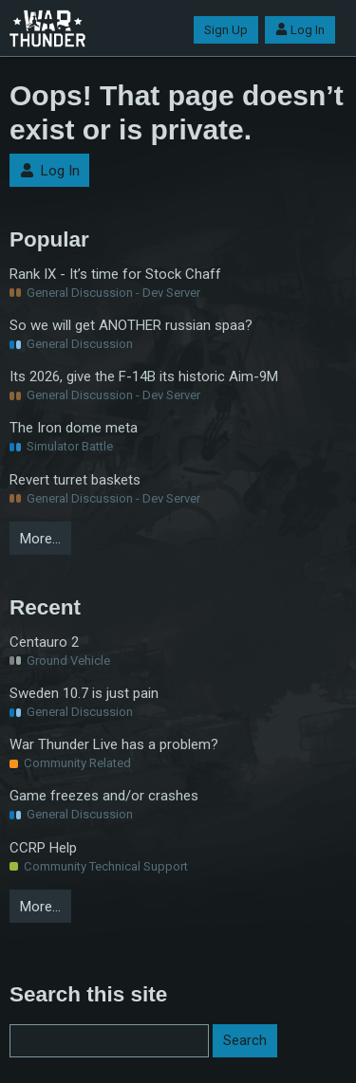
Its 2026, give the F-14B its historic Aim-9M (143, 376)
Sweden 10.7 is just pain (84, 693)
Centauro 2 (44, 642)
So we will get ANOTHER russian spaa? (131, 325)
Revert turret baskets (75, 479)
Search (245, 1040)
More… (40, 538)
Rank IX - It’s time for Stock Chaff (115, 274)
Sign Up (226, 30)
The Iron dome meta (73, 427)
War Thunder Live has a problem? (113, 744)
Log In (300, 30)
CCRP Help (43, 847)
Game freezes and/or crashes (103, 795)
